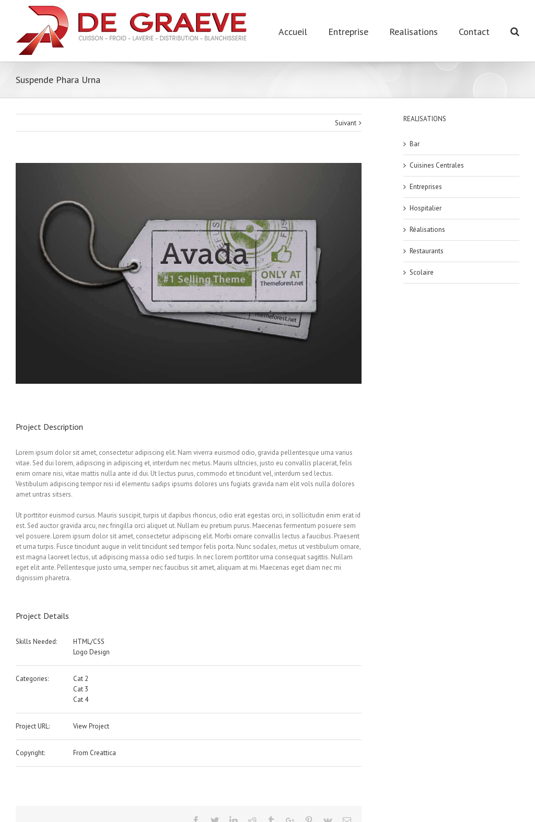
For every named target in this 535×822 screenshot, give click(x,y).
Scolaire (422, 272)
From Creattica (94, 752)
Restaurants (427, 250)
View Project (91, 726)
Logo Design (91, 652)
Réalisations (427, 229)
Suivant (345, 123)
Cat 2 (80, 678)
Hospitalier (425, 208)
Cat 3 (80, 689)
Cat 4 (80, 699)
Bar (415, 143)
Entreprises (426, 186)
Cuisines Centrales (437, 165)
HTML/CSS (88, 641)
